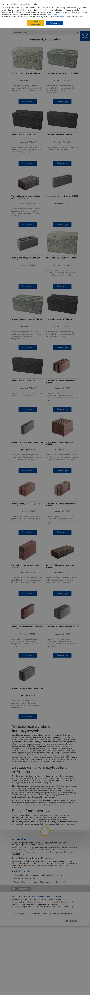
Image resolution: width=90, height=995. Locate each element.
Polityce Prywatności (54, 14)
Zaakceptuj (54, 23)
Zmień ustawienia (35, 23)
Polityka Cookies (65, 17)
